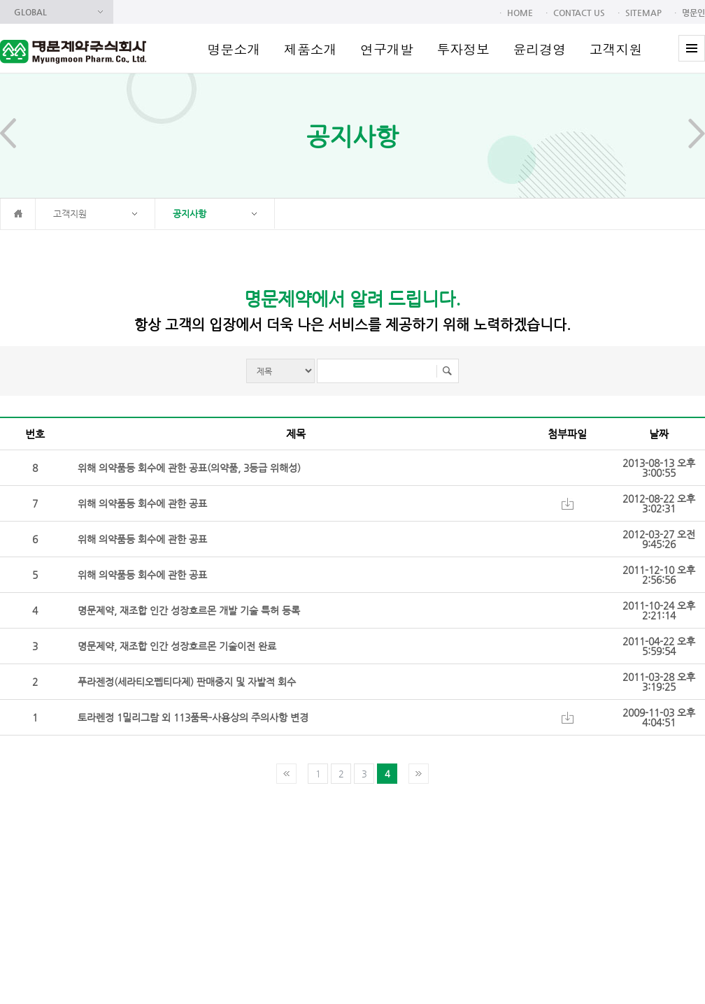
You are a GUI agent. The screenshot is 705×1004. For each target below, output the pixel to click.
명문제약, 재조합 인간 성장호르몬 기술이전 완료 (177, 646)
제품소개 (310, 48)
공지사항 (189, 213)
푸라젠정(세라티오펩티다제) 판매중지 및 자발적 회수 (187, 681)
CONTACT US (579, 12)
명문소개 (234, 48)
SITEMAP (643, 12)
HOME (520, 12)
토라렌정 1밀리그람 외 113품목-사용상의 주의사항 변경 (193, 717)
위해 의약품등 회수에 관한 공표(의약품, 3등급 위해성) (189, 467)
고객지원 (616, 48)
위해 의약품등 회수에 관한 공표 (142, 503)
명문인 (693, 12)
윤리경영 (539, 48)
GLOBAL (30, 12)
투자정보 (463, 48)
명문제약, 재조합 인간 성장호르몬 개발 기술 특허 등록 (189, 610)
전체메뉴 (691, 48)
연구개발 (386, 48)
